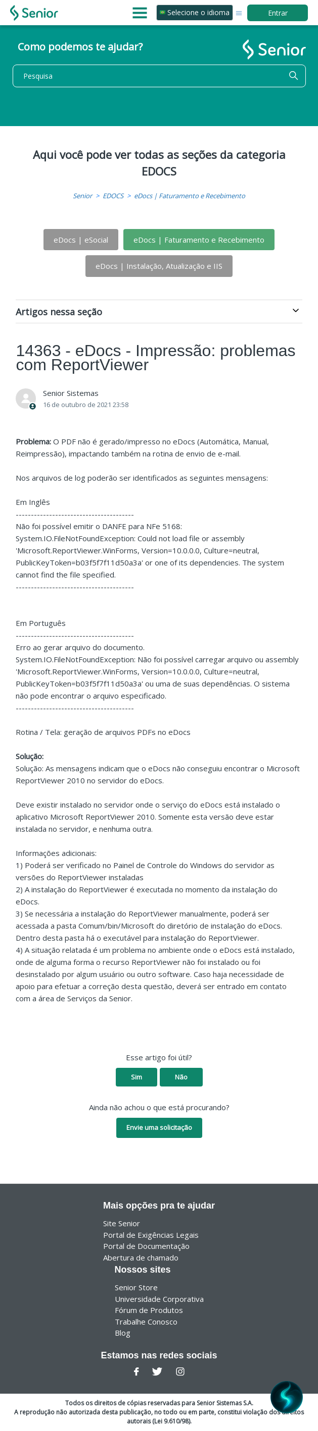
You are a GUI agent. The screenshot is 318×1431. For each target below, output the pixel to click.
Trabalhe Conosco (146, 1321)
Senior (82, 195)
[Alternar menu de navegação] (239, 12)
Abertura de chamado (140, 1257)
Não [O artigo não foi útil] (181, 1076)
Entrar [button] (278, 13)
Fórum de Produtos (149, 1310)
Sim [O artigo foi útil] (136, 1076)
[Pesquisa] (159, 76)
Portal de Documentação (146, 1246)
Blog (122, 1333)
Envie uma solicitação (159, 1127)
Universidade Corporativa (159, 1299)
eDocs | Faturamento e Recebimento (189, 195)
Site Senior (121, 1223)
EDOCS (113, 195)
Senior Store (136, 1287)
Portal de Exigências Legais (151, 1235)
